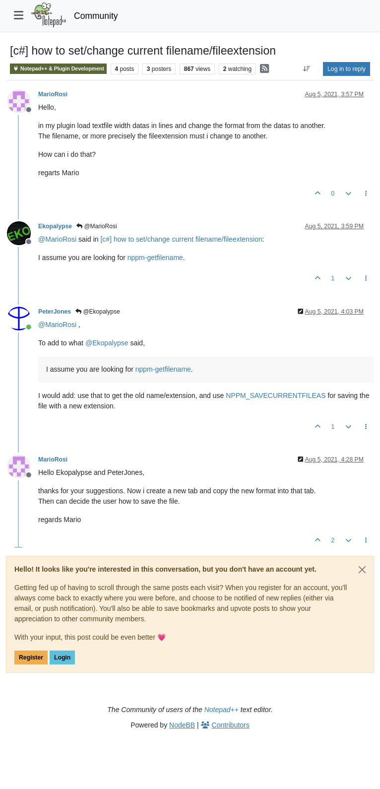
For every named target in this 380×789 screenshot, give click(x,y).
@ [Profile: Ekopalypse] (106, 343)
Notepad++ (221, 710)
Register (31, 657)
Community (96, 16)
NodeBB (182, 725)
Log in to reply (346, 69)
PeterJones (54, 311)
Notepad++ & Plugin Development (58, 69)
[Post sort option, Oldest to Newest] (307, 69)
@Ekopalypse (97, 311)
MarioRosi (52, 94)
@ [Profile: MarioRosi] (57, 239)
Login (62, 657)
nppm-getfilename (155, 258)
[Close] (362, 569)
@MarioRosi (96, 226)
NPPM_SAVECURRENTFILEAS (275, 395)
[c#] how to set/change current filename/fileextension (181, 239)
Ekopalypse (55, 226)
